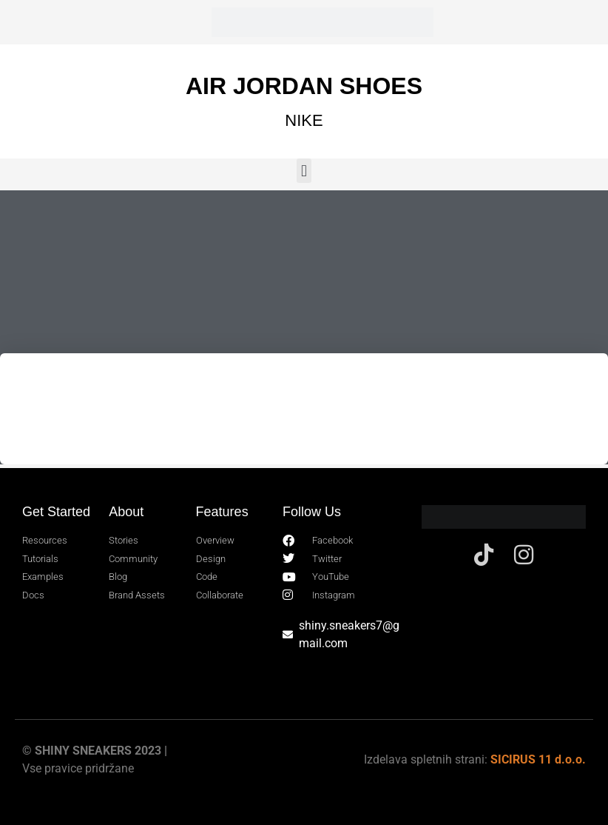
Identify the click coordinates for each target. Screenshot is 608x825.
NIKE (303, 120)
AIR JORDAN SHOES (304, 86)
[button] (304, 170)
